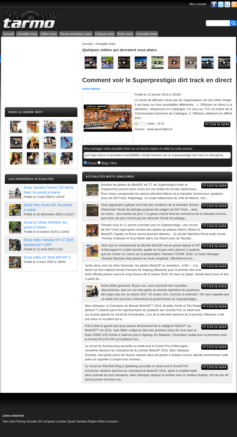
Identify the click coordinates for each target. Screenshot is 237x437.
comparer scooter (55, 421)
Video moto (49, 34)
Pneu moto (125, 34)
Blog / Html (109, 163)
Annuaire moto (146, 34)
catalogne (95, 88)
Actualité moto (27, 34)
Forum (92, 163)
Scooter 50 (34, 421)
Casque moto (104, 34)
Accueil (8, 34)
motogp (86, 88)
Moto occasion (108, 421)
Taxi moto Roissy (14, 421)
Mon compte (197, 4)
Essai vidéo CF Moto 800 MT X (47, 257)
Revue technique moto (76, 34)
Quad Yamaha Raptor (82, 421)
